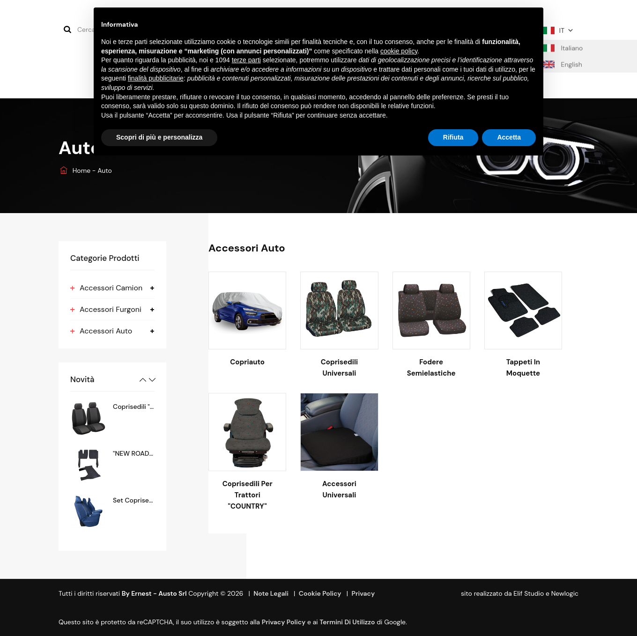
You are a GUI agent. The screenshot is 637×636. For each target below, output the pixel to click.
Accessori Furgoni (110, 309)
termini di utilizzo (347, 622)
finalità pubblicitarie (156, 78)
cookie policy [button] (398, 51)
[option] (112, 418)
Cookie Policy (320, 593)
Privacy (363, 593)
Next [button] (152, 380)
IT (558, 30)
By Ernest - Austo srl (154, 593)
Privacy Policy (284, 622)
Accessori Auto (106, 331)
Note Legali (271, 593)
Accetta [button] (509, 137)
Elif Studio (528, 593)
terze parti (246, 60)
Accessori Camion (111, 288)
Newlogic (564, 593)
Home (75, 170)
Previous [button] (143, 380)
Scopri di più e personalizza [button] (159, 137)
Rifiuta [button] (453, 137)
